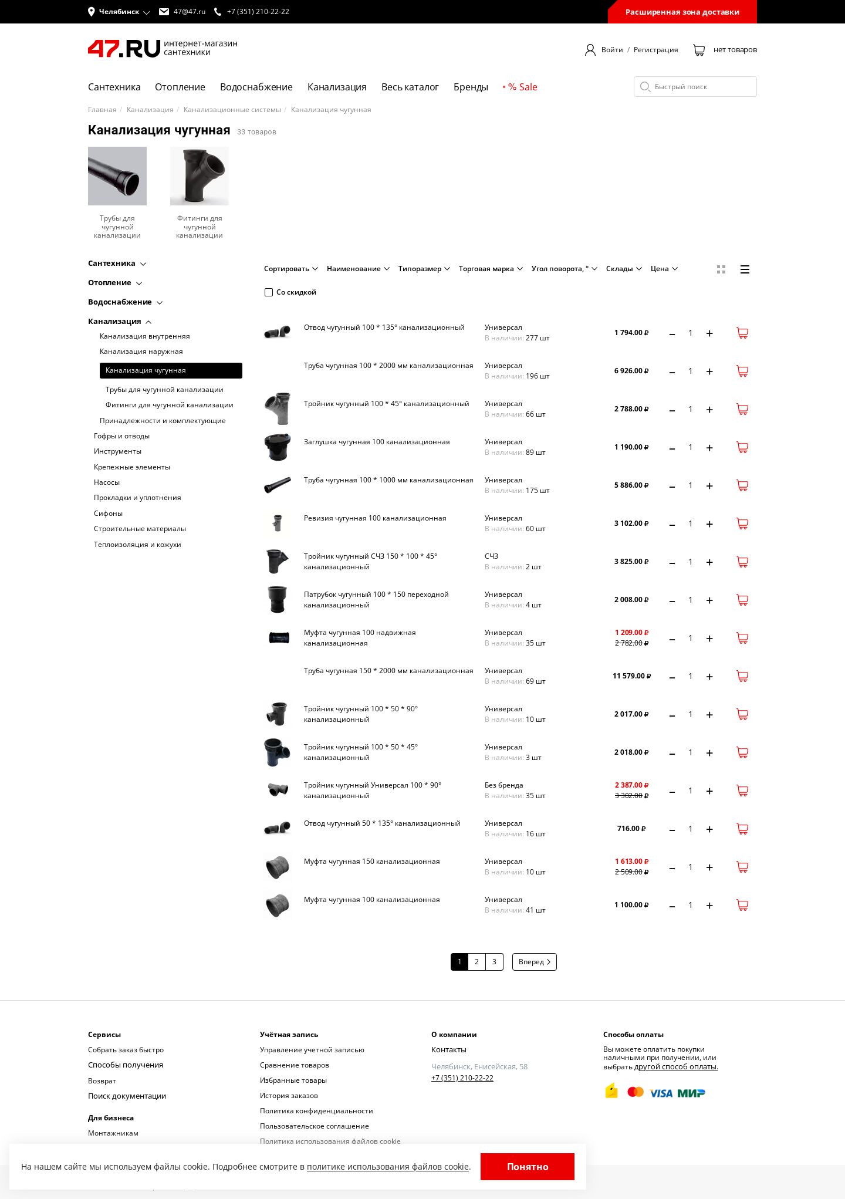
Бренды (471, 86)
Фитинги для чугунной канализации (170, 405)
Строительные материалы (140, 529)
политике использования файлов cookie (388, 1166)
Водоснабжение (256, 86)
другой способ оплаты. (673, 1066)
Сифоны (108, 513)
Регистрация (656, 50)
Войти (612, 50)
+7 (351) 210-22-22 (462, 1077)
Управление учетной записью (312, 1050)
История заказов (289, 1095)
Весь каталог (410, 86)
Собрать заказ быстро (126, 1050)
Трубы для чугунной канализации (165, 390)
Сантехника (114, 86)
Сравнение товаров (294, 1065)
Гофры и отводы (122, 436)
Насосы (107, 482)
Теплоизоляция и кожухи (137, 545)
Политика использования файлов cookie (330, 1141)
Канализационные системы (232, 110)
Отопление (180, 86)
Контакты (447, 1050)
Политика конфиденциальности (316, 1111)
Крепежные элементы (132, 467)
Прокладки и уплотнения (137, 498)
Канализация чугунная (146, 370)
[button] (119, 12)
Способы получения (122, 1065)
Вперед (534, 962)
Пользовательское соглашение (314, 1126)
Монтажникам (113, 1132)
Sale (522, 86)
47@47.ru (182, 11)
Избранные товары (293, 1080)
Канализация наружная (141, 351)
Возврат (102, 1080)
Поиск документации (125, 1095)
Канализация (337, 86)
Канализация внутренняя (145, 336)
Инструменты (117, 451)
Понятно (528, 1166)
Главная (102, 110)
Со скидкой (290, 292)
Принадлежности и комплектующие (163, 421)
